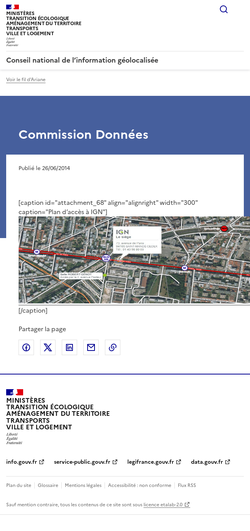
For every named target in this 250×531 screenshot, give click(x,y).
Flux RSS (187, 485)
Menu (239, 9)
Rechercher (223, 9)
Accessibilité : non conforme (139, 485)
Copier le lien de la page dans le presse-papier (112, 347)
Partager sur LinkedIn (69, 347)
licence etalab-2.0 (163, 504)
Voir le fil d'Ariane (26, 79)
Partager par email (91, 347)
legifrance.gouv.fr (150, 462)
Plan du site (18, 485)
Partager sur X (48, 347)
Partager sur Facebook (26, 347)
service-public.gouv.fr (82, 462)
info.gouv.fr (21, 462)
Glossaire (48, 485)
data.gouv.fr (207, 462)
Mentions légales (83, 485)
